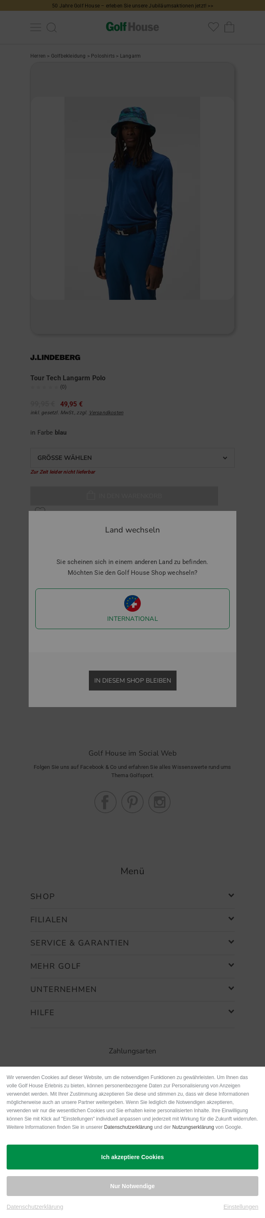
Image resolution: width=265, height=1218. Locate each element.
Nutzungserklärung (193, 1127)
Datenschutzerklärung (128, 1127)
